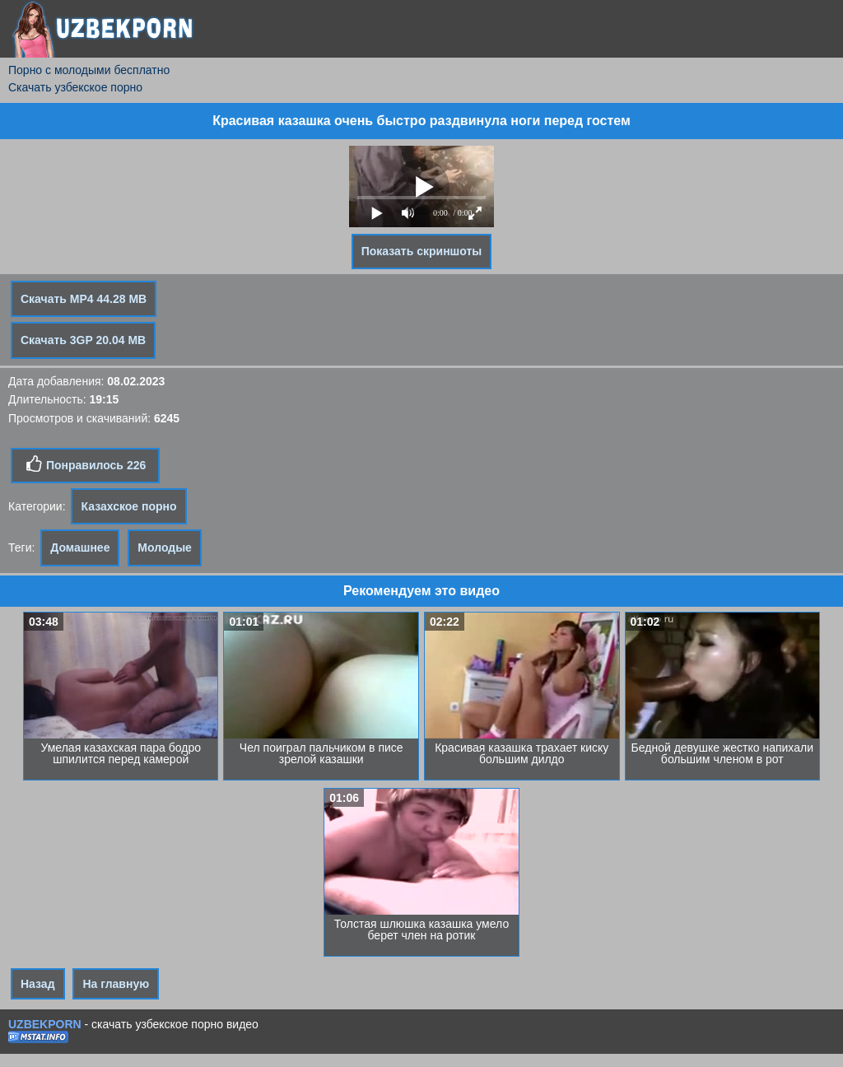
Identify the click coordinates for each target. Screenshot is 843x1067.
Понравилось (85, 464)
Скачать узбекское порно (75, 87)
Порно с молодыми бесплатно (89, 70)
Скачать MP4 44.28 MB (84, 298)
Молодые (164, 547)
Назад (38, 983)
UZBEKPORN (45, 1024)
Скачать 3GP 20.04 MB (83, 340)
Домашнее (79, 547)
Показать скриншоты (421, 251)
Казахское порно (128, 506)
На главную (115, 983)
